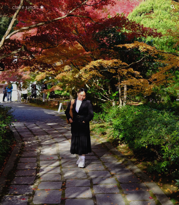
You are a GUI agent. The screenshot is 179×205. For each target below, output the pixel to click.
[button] (6, 7)
